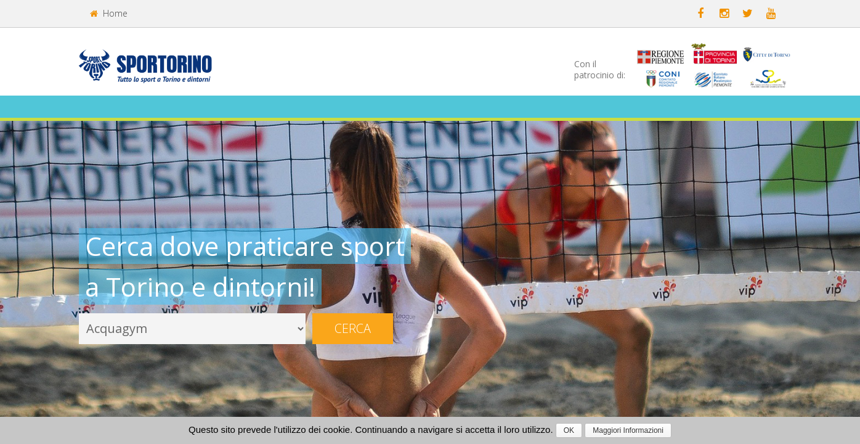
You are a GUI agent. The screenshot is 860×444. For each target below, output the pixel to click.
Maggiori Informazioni (628, 430)
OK (569, 430)
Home (109, 13)
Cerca (353, 328)
